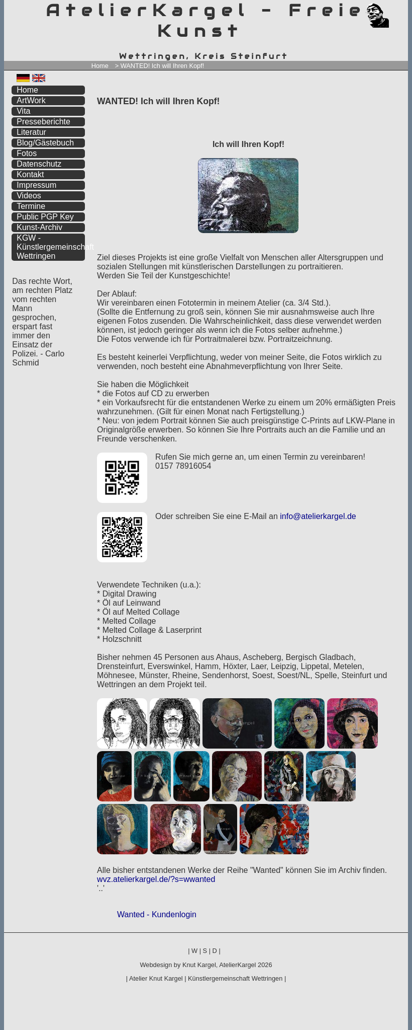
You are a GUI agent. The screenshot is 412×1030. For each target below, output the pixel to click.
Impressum (36, 185)
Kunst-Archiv (39, 227)
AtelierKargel (237, 965)
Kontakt (30, 174)
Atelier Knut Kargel (156, 978)
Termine (31, 206)
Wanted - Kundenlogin (156, 914)
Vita (23, 111)
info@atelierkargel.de (318, 516)
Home (100, 65)
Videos (29, 195)
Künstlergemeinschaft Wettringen (235, 978)
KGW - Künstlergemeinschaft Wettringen (51, 247)
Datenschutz (39, 164)
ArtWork (31, 100)
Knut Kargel (199, 965)
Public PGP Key (45, 216)
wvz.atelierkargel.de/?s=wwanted (156, 879)
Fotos (27, 153)
